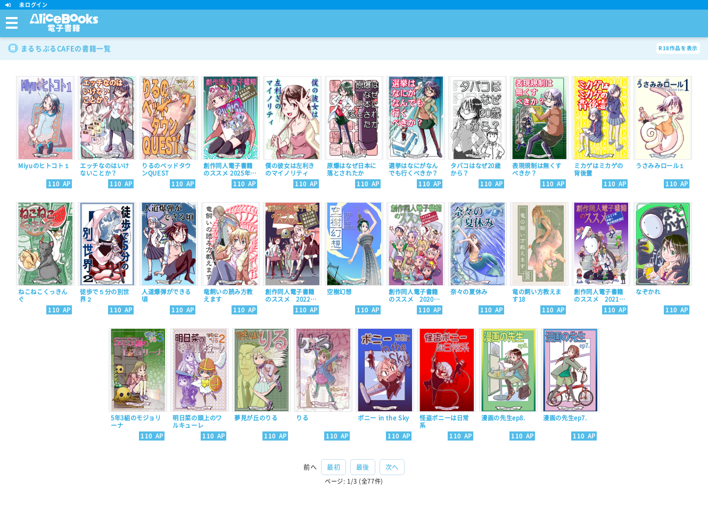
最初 (333, 467)
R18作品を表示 (678, 48)
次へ (392, 467)
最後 (362, 467)
